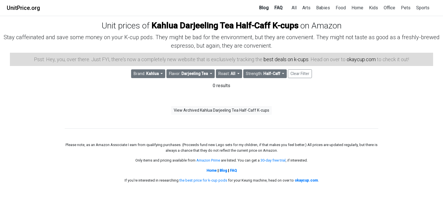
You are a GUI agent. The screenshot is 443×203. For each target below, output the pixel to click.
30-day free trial (273, 160)
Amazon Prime (208, 160)
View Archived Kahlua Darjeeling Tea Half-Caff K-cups (221, 110)
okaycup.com (361, 59)
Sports (422, 7)
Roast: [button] (227, 73)
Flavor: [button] (189, 73)
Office (389, 7)
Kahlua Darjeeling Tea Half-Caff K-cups (224, 25)
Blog (264, 7)
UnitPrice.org (23, 8)
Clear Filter (299, 73)
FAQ (278, 7)
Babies (323, 7)
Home (357, 7)
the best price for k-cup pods (203, 180)
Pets (406, 7)
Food (341, 7)
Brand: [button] (147, 73)
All (294, 7)
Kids (373, 7)
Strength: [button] (263, 73)
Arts (306, 7)
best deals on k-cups (286, 59)
